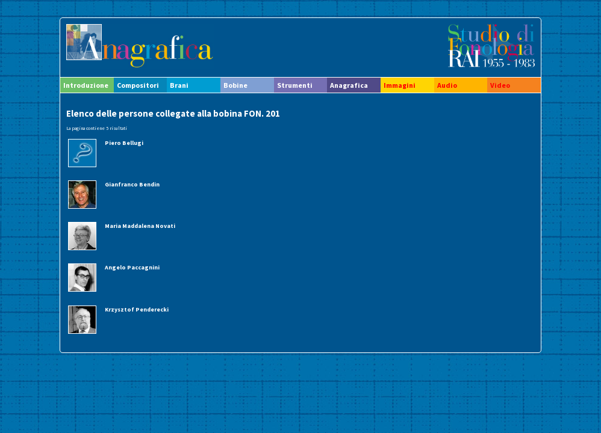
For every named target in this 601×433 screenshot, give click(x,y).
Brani (179, 85)
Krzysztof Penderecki (137, 309)
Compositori (138, 85)
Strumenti (295, 85)
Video (500, 85)
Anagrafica (349, 85)
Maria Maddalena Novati (140, 226)
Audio (447, 85)
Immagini (400, 85)
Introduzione (85, 85)
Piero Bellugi (124, 143)
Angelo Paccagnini (132, 267)
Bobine (235, 85)
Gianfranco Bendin (132, 184)
